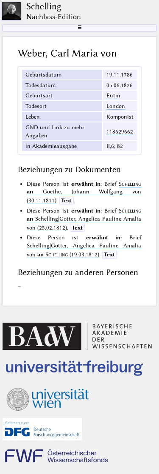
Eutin (113, 95)
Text (66, 200)
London (115, 105)
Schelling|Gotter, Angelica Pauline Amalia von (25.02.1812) (84, 219)
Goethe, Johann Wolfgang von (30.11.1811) (84, 192)
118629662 (119, 131)
